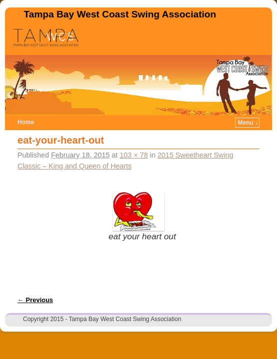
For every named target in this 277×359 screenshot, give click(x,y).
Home (25, 122)
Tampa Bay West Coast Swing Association (119, 14)
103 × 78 (134, 155)
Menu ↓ (248, 122)
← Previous (35, 300)
